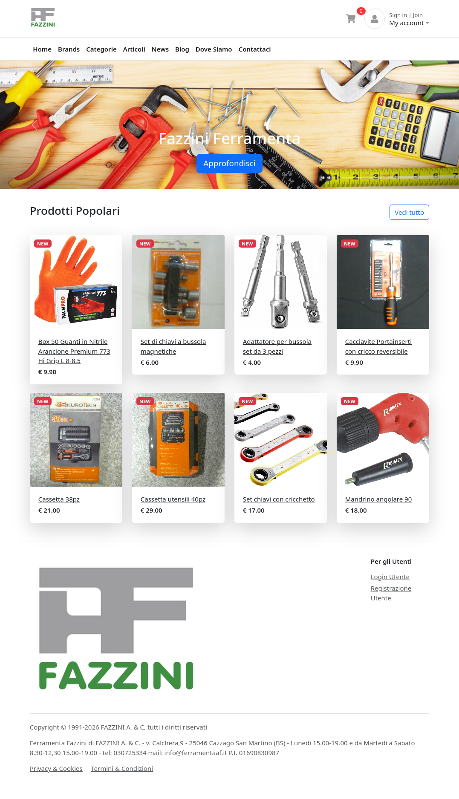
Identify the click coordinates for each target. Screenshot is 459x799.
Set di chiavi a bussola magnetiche (173, 346)
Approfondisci (229, 163)
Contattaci (255, 49)
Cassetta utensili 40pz (173, 499)
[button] (34, 125)
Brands (69, 49)
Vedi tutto (409, 212)
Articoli (134, 49)
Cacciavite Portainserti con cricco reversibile (378, 346)
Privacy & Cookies (56, 768)
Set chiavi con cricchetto (279, 499)
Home (42, 49)
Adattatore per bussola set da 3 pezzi (277, 346)
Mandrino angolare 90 (378, 499)
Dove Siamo (214, 49)
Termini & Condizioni (122, 768)
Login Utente (390, 576)
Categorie (101, 49)
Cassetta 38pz (59, 499)
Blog (182, 49)
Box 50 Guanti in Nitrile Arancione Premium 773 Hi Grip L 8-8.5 (74, 351)
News (160, 49)
